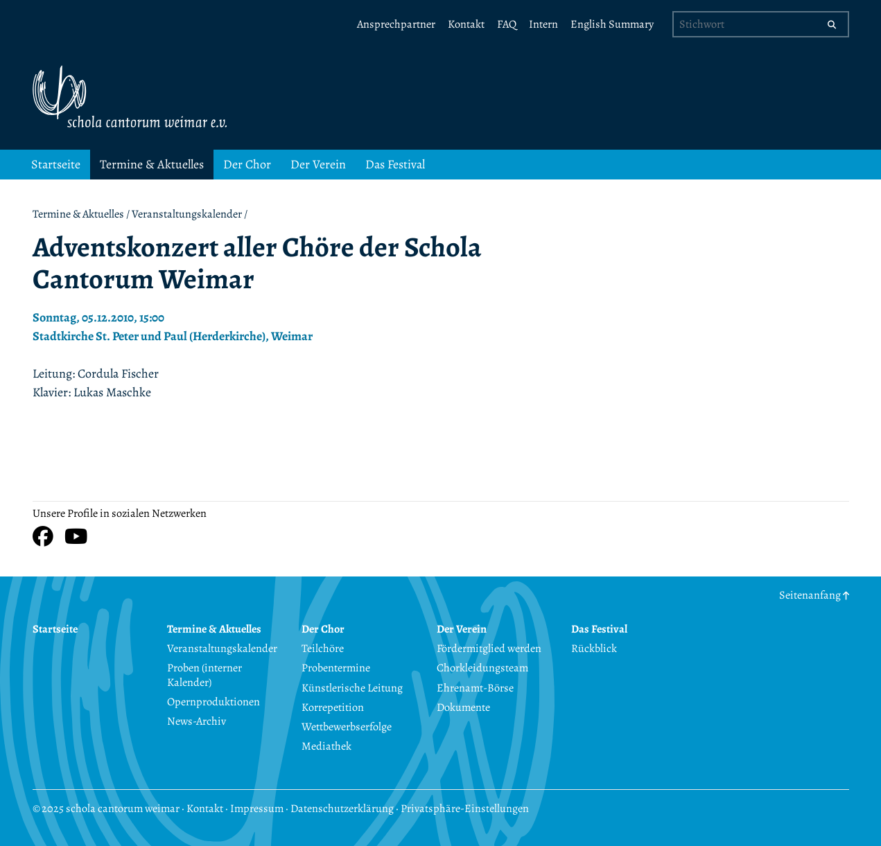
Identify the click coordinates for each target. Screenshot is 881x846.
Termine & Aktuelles (78, 214)
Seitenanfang (814, 595)
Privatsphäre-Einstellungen (465, 808)
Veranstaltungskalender (187, 214)
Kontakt (204, 808)
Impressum (257, 808)
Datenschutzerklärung (342, 808)
